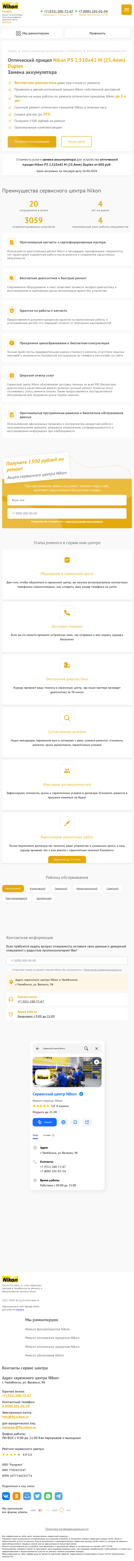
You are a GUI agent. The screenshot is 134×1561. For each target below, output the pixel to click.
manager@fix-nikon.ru (19, 1427)
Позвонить (97, 33)
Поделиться (6, 1496)
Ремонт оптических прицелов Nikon (52, 1338)
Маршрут (44, 1122)
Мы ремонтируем (32, 33)
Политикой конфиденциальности (103, 969)
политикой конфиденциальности (84, 521)
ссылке (20, 1309)
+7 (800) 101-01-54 (93, 11)
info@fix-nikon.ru (15, 1417)
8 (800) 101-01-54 (16, 1406)
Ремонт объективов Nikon (44, 1355)
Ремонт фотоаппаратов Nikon (47, 1329)
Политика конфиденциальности (67, 1529)
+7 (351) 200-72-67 (58, 11)
